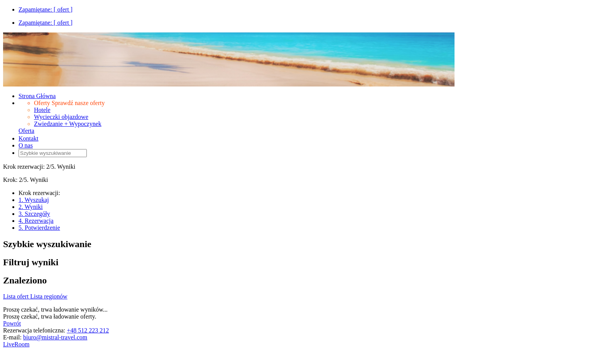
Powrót (12, 323)
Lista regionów (48, 296)
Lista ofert (16, 296)
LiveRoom (16, 344)
